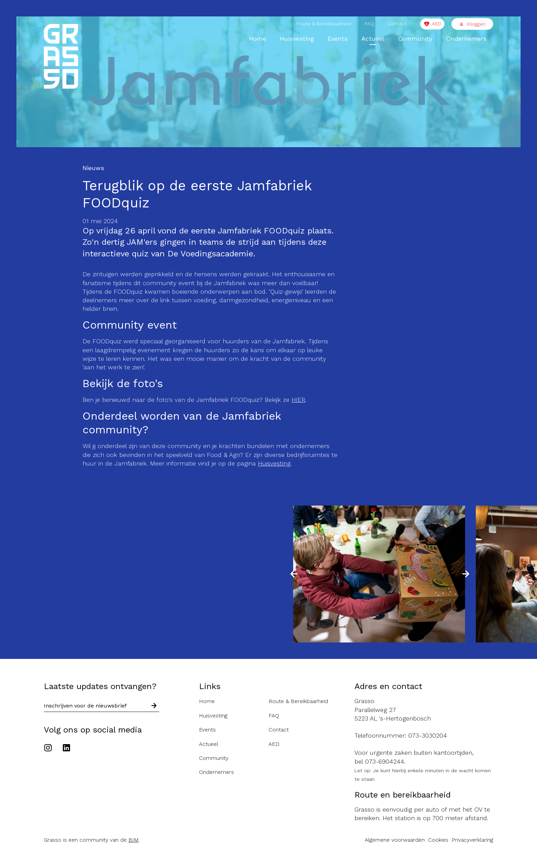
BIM (133, 840)
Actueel (372, 38)
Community (415, 38)
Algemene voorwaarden (395, 840)
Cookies (438, 840)
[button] (294, 574)
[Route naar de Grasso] (423, 710)
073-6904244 (384, 761)
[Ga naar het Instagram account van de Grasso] (49, 748)
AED (436, 23)
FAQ (369, 23)
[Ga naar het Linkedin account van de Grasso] (66, 748)
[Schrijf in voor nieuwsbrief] (154, 706)
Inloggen (472, 24)
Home (257, 38)
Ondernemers (466, 38)
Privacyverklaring (472, 840)
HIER (298, 399)
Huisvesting (297, 38)
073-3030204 (427, 735)
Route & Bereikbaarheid (324, 23)
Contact (397, 23)
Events (338, 38)
